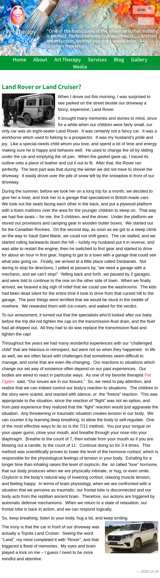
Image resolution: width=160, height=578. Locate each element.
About (40, 59)
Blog (119, 59)
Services (97, 59)
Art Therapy (67, 59)
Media (80, 66)
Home (19, 59)
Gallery (139, 59)
